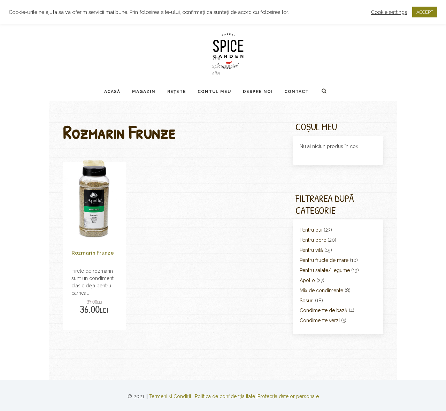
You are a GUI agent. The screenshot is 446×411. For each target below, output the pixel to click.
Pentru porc (313, 240)
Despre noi (258, 91)
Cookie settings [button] (389, 12)
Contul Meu (214, 91)
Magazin (143, 91)
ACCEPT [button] (424, 12)
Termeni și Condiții (170, 396)
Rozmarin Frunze (92, 253)
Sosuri (307, 300)
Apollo (307, 280)
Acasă (112, 91)
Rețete (176, 91)
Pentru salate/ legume (325, 270)
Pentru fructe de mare (324, 260)
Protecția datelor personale (288, 396)
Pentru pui (311, 230)
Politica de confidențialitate (225, 396)
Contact (296, 91)
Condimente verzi (320, 320)
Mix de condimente (321, 290)
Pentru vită (311, 250)
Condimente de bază (323, 310)
